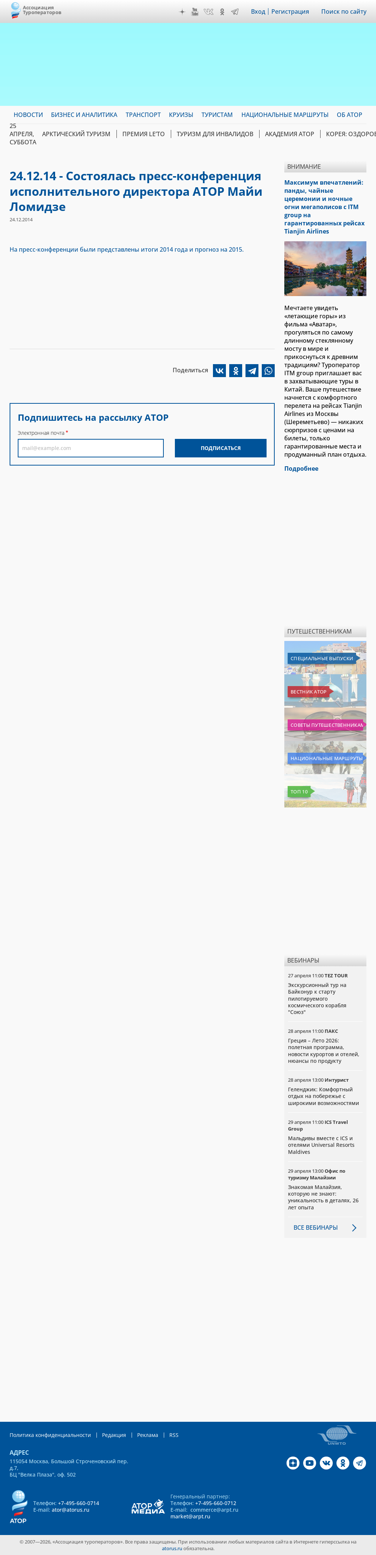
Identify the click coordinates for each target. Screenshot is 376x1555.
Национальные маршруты (327, 758)
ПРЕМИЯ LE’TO (143, 134)
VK (208, 12)
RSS (174, 1434)
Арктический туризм (76, 134)
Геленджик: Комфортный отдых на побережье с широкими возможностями (323, 1096)
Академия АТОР (289, 134)
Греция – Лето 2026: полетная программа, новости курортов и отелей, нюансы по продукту (323, 1050)
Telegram (234, 12)
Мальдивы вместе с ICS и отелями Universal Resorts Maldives (321, 1145)
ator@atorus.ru (70, 1509)
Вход (258, 11)
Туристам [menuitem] (217, 115)
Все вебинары (316, 1227)
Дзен (182, 12)
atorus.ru (172, 1548)
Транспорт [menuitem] (143, 115)
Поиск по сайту (343, 11)
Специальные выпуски (322, 658)
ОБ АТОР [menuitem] (349, 115)
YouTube (195, 12)
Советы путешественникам (327, 725)
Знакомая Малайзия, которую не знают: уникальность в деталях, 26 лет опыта (323, 1197)
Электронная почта (41, 432)
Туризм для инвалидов (215, 134)
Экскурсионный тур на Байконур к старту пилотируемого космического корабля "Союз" (317, 998)
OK (222, 12)
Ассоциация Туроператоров (42, 10)
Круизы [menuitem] (181, 115)
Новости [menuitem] (28, 115)
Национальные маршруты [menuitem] (285, 115)
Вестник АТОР (308, 691)
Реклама (147, 1434)
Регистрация (290, 11)
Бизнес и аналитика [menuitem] (84, 115)
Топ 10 (299, 791)
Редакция (114, 1434)
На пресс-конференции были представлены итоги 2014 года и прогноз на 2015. (127, 249)
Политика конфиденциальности (50, 1434)
